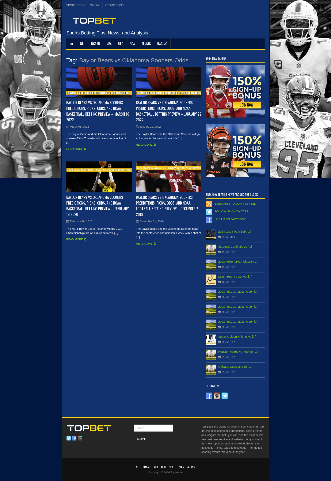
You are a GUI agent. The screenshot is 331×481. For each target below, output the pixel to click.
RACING (162, 43)
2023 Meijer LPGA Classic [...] (238, 261)
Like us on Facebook (230, 219)
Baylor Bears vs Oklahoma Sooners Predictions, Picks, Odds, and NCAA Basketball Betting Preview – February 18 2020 (97, 205)
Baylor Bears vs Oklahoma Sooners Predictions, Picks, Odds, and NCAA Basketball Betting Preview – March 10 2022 (97, 111)
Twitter (68, 438)
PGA (132, 43)
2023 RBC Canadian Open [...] (238, 291)
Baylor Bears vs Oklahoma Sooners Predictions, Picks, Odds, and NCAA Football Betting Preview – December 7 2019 (167, 205)
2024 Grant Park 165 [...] (234, 231)
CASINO (95, 5)
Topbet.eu (177, 472)
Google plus (80, 438)
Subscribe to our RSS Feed (235, 203)
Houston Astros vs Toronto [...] (238, 351)
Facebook (74, 438)
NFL (82, 43)
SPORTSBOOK (75, 5)
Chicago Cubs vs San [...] (235, 366)
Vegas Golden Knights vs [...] (237, 336)
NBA (109, 43)
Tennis (146, 43)
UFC (120, 43)
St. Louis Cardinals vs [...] (235, 246)
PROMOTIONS (114, 5)
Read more (74, 148)
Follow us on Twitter (231, 211)
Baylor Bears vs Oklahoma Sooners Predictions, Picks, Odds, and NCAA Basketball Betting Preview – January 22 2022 (168, 111)
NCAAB (95, 43)
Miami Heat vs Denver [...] (235, 276)
